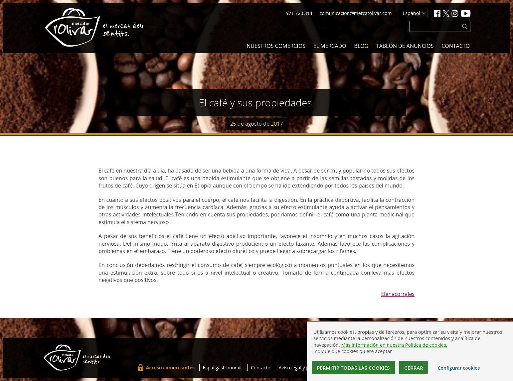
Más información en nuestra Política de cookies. (394, 345)
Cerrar (413, 367)
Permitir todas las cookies (353, 367)
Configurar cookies (459, 368)
